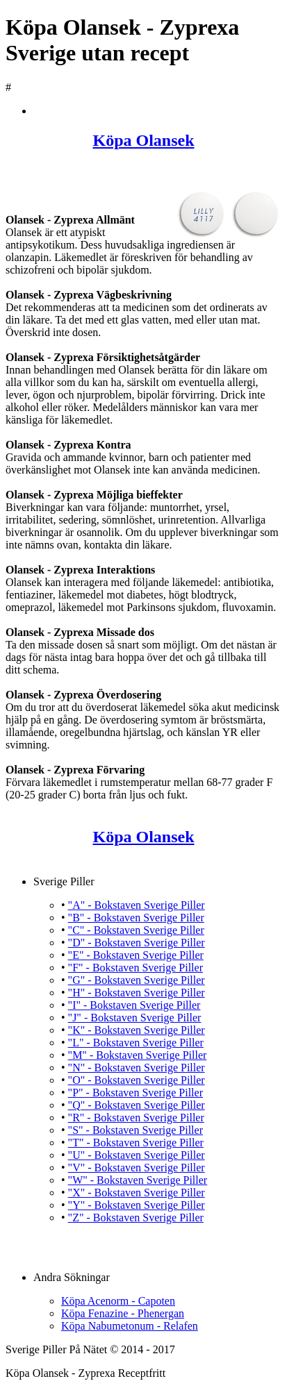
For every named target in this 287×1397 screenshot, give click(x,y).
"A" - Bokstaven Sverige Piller (136, 905)
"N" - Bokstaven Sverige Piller (136, 1067)
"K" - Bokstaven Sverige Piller (136, 1030)
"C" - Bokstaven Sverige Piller (136, 930)
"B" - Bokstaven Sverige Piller (136, 917)
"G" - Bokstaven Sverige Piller (136, 980)
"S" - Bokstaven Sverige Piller (135, 1130)
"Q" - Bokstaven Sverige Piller (136, 1105)
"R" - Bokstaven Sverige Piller (136, 1117)
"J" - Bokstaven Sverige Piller (135, 1017)
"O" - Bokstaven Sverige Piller (136, 1080)
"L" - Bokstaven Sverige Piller (136, 1042)
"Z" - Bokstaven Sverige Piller (136, 1217)
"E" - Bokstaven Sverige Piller (136, 955)
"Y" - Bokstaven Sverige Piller (136, 1205)
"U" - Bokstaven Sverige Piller (136, 1155)
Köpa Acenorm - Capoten (118, 1301)
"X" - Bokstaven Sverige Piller (136, 1192)
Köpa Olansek (143, 140)
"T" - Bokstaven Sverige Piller (136, 1142)
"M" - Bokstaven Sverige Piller (137, 1055)
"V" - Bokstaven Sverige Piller (136, 1167)
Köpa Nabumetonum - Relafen (129, 1326)
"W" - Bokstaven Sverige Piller (138, 1180)
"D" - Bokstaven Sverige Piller (136, 942)
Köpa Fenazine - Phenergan (122, 1313)
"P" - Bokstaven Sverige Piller (135, 1092)
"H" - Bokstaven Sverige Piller (136, 992)
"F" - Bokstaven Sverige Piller (135, 967)
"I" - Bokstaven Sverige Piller (134, 1005)
